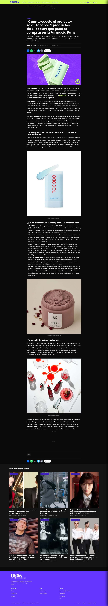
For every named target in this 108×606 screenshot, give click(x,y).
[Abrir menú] (96, 2)
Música (24, 2)
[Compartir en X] (35, 50)
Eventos (38, 2)
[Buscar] (94, 2)
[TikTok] (90, 2)
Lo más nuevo (55, 2)
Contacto (62, 596)
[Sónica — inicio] (14, 2)
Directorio (62, 593)
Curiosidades (46, 2)
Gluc (84, 603)
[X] (85, 2)
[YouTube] (88, 2)
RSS (60, 599)
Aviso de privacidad (65, 591)
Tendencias (30, 2)
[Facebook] (81, 2)
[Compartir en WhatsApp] (31, 50)
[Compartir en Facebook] (28, 50)
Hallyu (29, 454)
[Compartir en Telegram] (38, 50)
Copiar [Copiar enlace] (47, 50)
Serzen (89, 603)
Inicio (28, 6)
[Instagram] (83, 2)
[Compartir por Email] (41, 50)
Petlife (94, 603)
